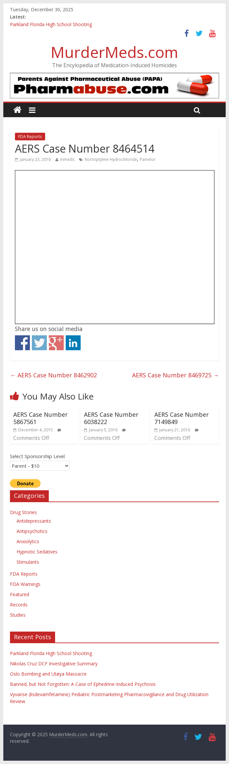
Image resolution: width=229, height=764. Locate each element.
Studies (18, 615)
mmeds (67, 159)
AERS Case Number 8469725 (175, 375)
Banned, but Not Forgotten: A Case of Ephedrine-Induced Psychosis (83, 684)
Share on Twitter (39, 342)
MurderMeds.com (114, 52)
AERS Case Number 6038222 (111, 418)
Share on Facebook (22, 342)
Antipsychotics (32, 531)
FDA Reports (30, 136)
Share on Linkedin (73, 342)
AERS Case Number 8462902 (53, 375)
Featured (19, 594)
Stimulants (28, 562)
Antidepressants (34, 521)
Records (19, 604)
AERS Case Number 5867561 (40, 418)
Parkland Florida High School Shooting (51, 24)
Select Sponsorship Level (37, 456)
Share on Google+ (56, 342)
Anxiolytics (28, 541)
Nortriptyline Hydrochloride (111, 159)
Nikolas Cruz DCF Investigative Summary (54, 663)
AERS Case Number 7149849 (181, 418)
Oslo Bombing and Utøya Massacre (48, 674)
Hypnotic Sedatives (37, 552)
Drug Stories (23, 512)
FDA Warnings (25, 584)
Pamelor (148, 159)
